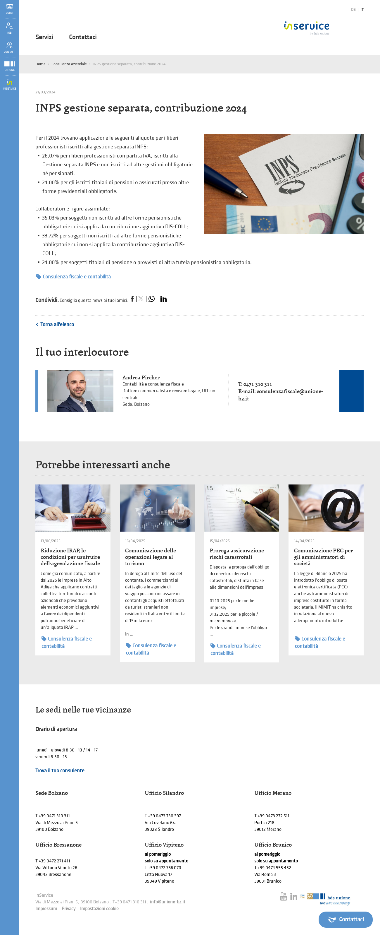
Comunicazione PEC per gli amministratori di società (323, 557)
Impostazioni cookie (99, 909)
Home (40, 63)
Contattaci (82, 37)
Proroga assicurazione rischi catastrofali (237, 553)
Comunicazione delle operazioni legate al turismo (150, 557)
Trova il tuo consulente (59, 771)
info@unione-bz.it (167, 902)
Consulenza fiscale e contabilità (73, 276)
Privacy (68, 909)
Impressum (46, 909)
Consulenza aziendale (69, 63)
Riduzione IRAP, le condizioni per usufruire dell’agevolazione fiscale (70, 557)
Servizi (44, 37)
